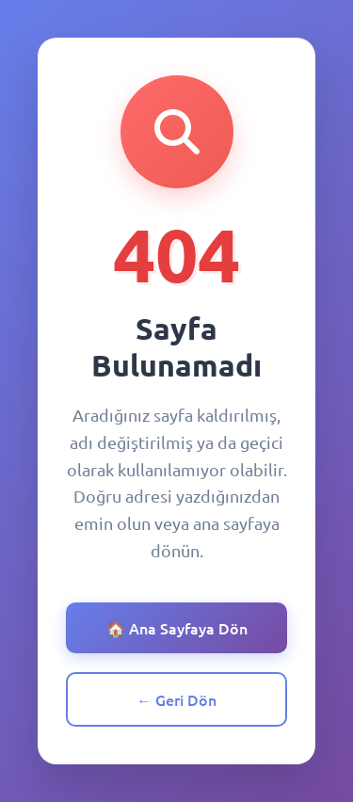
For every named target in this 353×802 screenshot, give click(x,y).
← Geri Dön (176, 699)
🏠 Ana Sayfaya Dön (177, 628)
